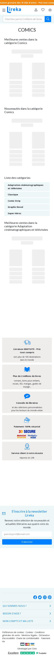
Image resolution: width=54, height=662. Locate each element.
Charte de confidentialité (27, 638)
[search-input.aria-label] (24, 19)
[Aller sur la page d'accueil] (14, 10)
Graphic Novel (15, 207)
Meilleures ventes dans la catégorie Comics (20, 41)
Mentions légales (29, 635)
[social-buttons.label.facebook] (35, 597)
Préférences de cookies (13, 632)
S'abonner (27, 541)
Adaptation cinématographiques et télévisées (25, 187)
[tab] (27, 606)
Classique (13, 194)
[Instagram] (45, 597)
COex (34, 648)
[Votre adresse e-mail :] (27, 534)
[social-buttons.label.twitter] (40, 597)
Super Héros (14, 213)
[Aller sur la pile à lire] (43, 10)
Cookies (29, 632)
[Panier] (50, 10)
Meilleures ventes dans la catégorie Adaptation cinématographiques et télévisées (26, 226)
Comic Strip (14, 200)
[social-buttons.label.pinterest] (50, 597)
